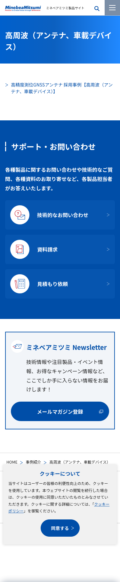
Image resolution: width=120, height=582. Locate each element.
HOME (11, 462)
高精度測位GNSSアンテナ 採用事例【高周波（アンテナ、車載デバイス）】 (62, 87)
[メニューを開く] (112, 7)
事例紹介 (33, 462)
